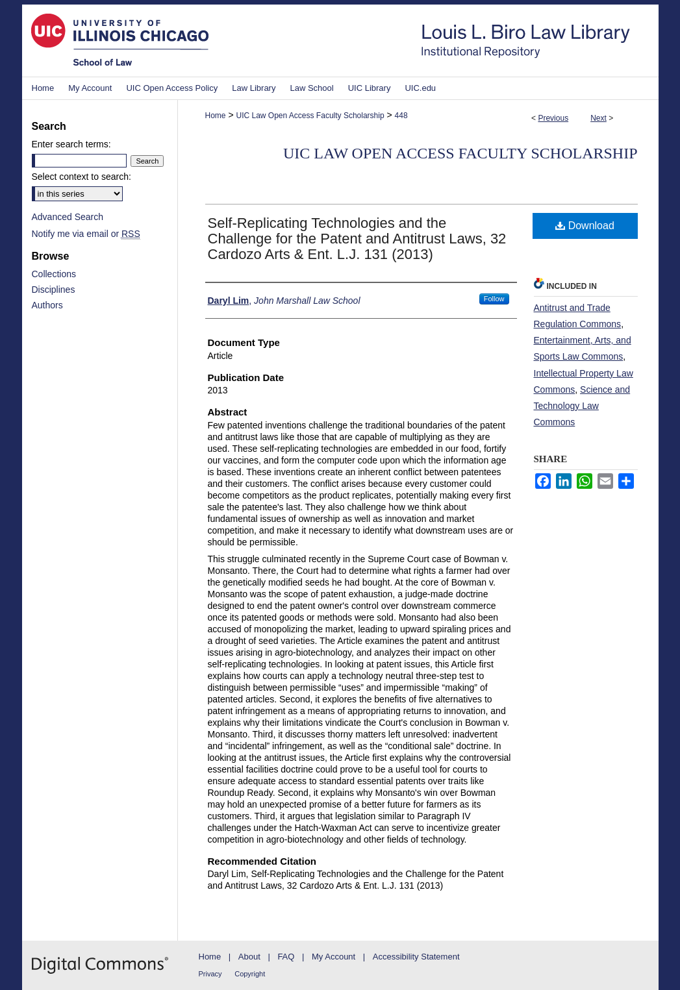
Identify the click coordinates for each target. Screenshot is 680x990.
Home (215, 115)
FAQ (285, 956)
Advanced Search (68, 217)
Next (598, 118)
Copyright (249, 974)
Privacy (210, 974)
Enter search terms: (71, 144)
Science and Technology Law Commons (582, 405)
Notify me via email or (86, 234)
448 (401, 115)
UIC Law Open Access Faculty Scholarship (310, 115)
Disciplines (53, 289)
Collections (54, 274)
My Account (333, 956)
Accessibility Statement (416, 956)
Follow (494, 299)
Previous (553, 118)
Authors (47, 305)
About (249, 956)
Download (584, 225)
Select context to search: (81, 176)
